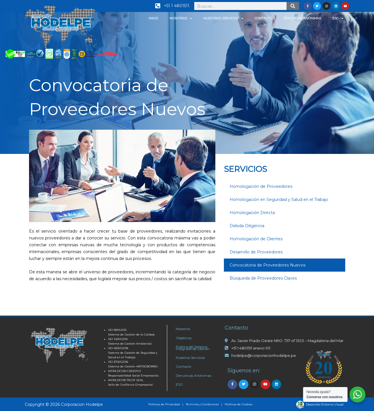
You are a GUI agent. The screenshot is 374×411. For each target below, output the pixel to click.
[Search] (293, 6)
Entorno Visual (332, 404)
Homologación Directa (252, 212)
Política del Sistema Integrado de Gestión (193, 348)
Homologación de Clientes (256, 238)
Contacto (263, 18)
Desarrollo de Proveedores (256, 252)
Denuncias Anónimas (302, 18)
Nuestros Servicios (223, 18)
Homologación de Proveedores (261, 186)
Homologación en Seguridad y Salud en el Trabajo (279, 199)
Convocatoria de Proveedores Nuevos (267, 265)
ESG (338, 18)
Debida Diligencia (247, 225)
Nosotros (180, 18)
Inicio (153, 18)
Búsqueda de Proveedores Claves (263, 278)
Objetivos (183, 338)
